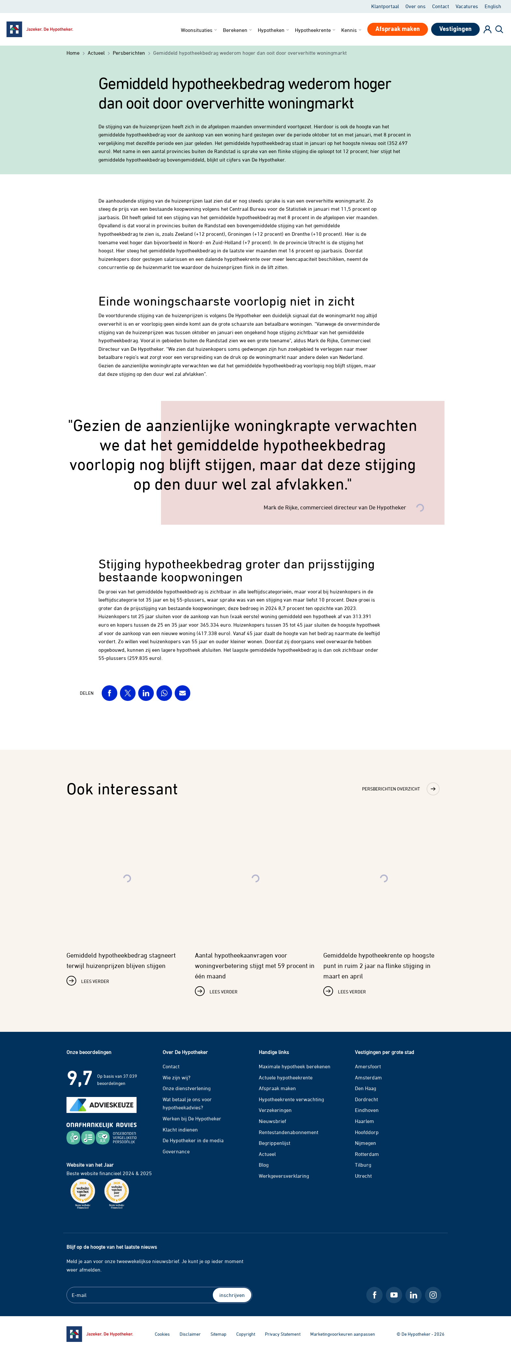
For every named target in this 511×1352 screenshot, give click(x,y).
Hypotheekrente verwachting (291, 1099)
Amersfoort (368, 1066)
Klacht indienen (180, 1129)
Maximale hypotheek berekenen (294, 1066)
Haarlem (364, 1121)
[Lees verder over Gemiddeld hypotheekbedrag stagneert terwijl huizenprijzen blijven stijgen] (127, 900)
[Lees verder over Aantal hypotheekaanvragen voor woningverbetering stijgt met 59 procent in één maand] (255, 905)
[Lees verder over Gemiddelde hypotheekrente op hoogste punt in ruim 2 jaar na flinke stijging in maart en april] (384, 905)
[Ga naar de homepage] (99, 1334)
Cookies (162, 1334)
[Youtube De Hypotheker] (394, 1295)
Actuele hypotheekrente (286, 1077)
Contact (440, 6)
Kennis (351, 30)
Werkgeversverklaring (284, 1176)
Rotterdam (367, 1154)
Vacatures (467, 6)
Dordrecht (366, 1099)
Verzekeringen (275, 1110)
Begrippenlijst (274, 1143)
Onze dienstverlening (187, 1088)
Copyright (245, 1334)
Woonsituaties (199, 30)
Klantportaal (385, 6)
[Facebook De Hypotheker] (374, 1295)
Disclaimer (190, 1334)
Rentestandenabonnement (288, 1132)
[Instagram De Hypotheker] (433, 1295)
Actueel (267, 1154)
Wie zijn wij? (176, 1077)
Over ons (415, 6)
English (493, 6)
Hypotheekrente (315, 30)
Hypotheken (274, 30)
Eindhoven (367, 1110)
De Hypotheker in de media (193, 1140)
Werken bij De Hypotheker (192, 1118)
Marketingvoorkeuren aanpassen (342, 1334)
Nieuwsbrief (272, 1121)
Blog (264, 1165)
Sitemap (218, 1334)
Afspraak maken (277, 1088)
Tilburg (363, 1165)
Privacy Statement (282, 1334)
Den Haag (365, 1088)
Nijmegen (365, 1143)
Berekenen (238, 30)
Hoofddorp (367, 1132)
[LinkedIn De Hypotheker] (413, 1295)
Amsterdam (368, 1077)
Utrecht (363, 1176)
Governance (176, 1151)
